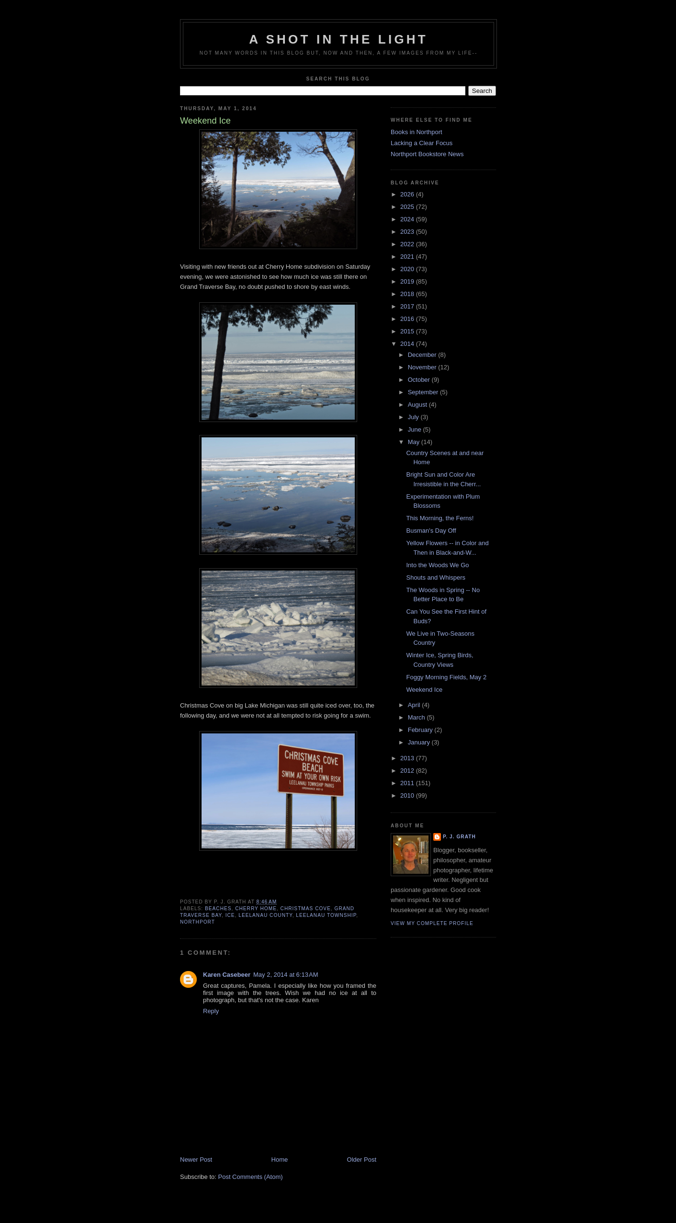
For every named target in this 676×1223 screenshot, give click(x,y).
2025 (408, 206)
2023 (408, 231)
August (418, 404)
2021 (408, 256)
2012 (408, 770)
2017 (408, 306)
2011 (408, 783)
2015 (408, 331)
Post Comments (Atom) (250, 1176)
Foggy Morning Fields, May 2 (446, 677)
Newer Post (196, 1159)
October (420, 379)
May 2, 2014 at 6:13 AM (285, 974)
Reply (211, 1011)
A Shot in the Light (338, 39)
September (424, 392)
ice (230, 915)
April (415, 705)
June (415, 429)
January (420, 742)
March (417, 717)
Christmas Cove (306, 908)
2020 (408, 269)
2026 (408, 194)
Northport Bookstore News (427, 154)
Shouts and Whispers (435, 577)
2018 (408, 293)
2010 (408, 795)
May (414, 442)
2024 (408, 219)
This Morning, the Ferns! (439, 518)
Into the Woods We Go (437, 565)
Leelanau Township (326, 915)
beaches (218, 908)
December (423, 354)
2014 (408, 343)
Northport (197, 922)
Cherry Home (256, 908)
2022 (408, 244)
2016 (408, 318)
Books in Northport (416, 132)
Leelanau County (265, 915)
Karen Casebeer (226, 974)
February (421, 729)
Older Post (361, 1159)
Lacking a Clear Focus (421, 143)
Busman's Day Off (431, 530)
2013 (408, 758)
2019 (408, 281)
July (414, 417)
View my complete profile (432, 923)
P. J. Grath (459, 836)
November (423, 367)
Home (279, 1159)
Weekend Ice (424, 689)
